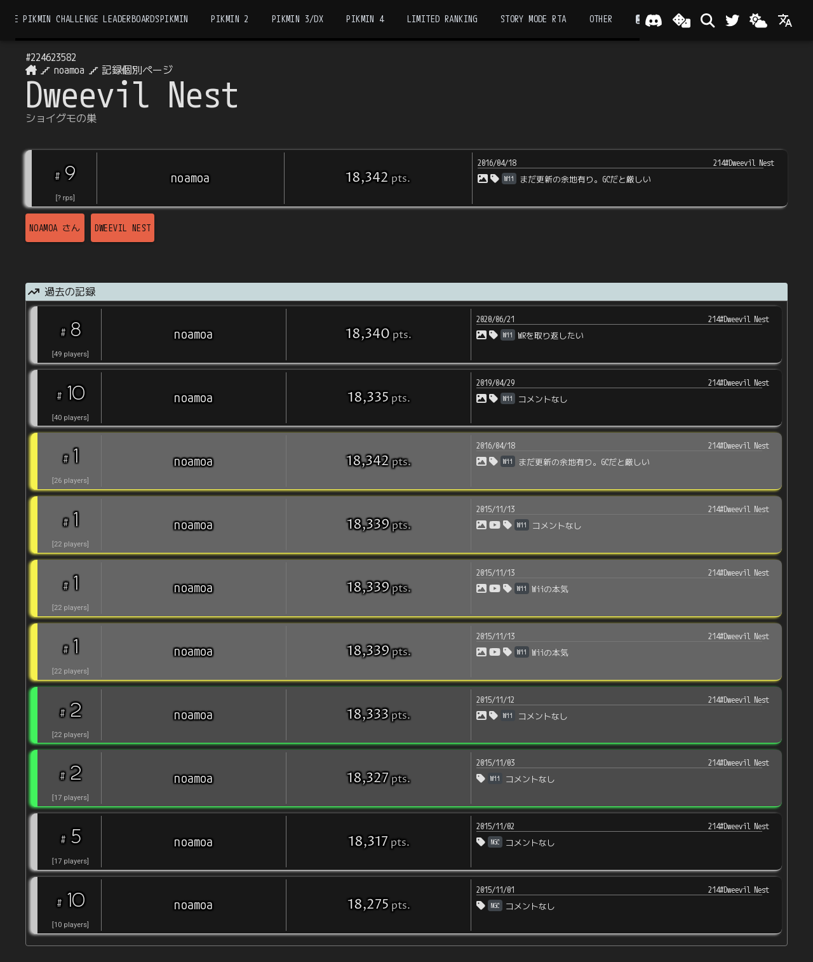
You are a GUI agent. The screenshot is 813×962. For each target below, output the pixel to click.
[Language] (785, 20)
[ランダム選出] (681, 20)
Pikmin (174, 19)
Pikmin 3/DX (297, 19)
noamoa (69, 70)
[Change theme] (758, 20)
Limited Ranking (442, 19)
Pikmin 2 (229, 19)
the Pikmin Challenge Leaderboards (82, 19)
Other (601, 19)
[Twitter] (732, 20)
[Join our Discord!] (654, 20)
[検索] (707, 20)
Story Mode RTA (533, 19)
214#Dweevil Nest (743, 163)
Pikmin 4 (365, 19)
